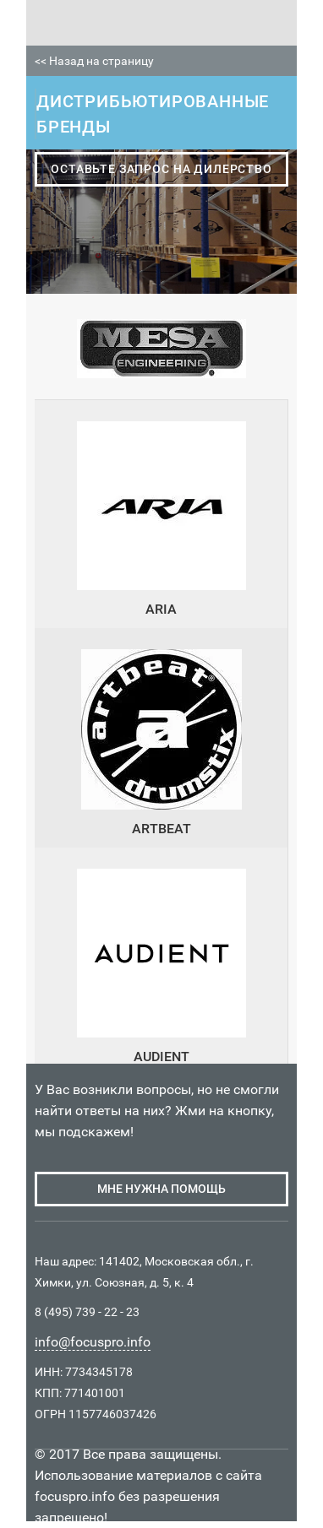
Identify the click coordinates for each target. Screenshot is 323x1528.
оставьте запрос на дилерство (161, 169)
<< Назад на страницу (94, 61)
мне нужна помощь (161, 1188)
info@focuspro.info (93, 1342)
